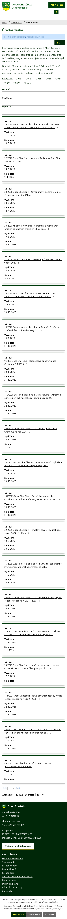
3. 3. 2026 (9, 304)
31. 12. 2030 (10, 616)
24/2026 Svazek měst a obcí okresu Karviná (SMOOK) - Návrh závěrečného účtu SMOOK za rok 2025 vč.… (31, 126)
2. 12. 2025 (9, 473)
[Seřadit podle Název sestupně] (10, 89)
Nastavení (49, 914)
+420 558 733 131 (15, 825)
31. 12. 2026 (10, 346)
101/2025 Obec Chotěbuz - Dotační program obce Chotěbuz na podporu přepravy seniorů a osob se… (32, 498)
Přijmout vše (18, 914)
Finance (29, 83)
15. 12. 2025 (10, 439)
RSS (60, 43)
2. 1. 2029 (9, 650)
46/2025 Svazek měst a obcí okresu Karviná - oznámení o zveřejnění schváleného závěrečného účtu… (33, 565)
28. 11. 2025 (10, 507)
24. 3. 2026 (9, 169)
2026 (17, 83)
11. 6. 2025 (9, 574)
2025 (7, 83)
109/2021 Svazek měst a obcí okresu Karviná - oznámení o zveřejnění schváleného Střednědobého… (32, 731)
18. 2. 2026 (9, 338)
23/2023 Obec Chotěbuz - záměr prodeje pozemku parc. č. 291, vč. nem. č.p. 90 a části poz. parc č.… (32, 667)
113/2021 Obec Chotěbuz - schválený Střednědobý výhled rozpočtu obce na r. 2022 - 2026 (33, 697)
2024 (58, 78)
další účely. (54, 902)
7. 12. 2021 (9, 740)
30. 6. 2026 (9, 548)
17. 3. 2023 (9, 676)
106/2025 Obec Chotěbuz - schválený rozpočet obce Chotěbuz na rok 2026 (30, 430)
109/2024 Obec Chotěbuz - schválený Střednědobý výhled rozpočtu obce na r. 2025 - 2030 (33, 599)
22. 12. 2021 (10, 706)
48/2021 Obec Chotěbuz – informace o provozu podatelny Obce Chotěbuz (28, 765)
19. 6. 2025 (9, 540)
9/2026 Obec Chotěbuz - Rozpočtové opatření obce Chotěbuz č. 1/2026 (30, 362)
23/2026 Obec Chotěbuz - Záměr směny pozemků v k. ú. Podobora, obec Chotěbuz (32, 193)
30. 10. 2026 (10, 312)
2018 (28, 78)
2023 (48, 78)
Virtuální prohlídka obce (18, 846)
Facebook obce (9, 865)
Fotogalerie (8, 872)
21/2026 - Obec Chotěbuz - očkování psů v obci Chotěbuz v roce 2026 (33, 261)
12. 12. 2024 (10, 608)
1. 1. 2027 (9, 447)
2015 (18, 78)
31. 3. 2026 (9, 135)
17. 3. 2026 (9, 236)
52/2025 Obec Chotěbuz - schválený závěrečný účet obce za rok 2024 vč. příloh (33, 531)
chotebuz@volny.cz (12, 821)
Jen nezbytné (34, 914)
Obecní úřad (16, 22)
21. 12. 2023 (10, 642)
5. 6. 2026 (9, 278)
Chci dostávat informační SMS (17, 876)
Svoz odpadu (8, 862)
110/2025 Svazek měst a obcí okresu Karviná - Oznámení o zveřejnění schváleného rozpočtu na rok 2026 (32, 396)
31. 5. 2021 (9, 774)
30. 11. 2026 (10, 244)
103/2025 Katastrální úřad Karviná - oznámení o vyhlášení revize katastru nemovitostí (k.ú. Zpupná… (33, 464)
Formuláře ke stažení (12, 858)
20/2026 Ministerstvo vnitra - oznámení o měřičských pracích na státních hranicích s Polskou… (31, 227)
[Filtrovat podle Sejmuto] (33, 112)
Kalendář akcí (9, 869)
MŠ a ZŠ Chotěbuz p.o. (13, 887)
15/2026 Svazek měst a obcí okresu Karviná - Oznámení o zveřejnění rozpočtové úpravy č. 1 (33, 329)
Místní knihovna (10, 883)
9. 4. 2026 (9, 177)
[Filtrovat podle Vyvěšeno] (33, 103)
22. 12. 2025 (10, 405)
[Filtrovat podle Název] (33, 93)
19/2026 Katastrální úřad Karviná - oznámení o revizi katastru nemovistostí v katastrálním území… (30, 295)
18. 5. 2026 (9, 143)
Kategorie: (7, 78)
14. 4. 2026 (9, 210)
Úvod (4, 22)
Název (5, 89)
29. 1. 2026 (9, 371)
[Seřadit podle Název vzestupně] (10, 88)
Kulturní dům (9, 880)
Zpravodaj (7, 891)
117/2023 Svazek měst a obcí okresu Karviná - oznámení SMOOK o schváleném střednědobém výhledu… (32, 633)
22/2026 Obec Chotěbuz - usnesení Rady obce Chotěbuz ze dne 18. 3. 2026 (32, 160)
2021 (38, 78)
